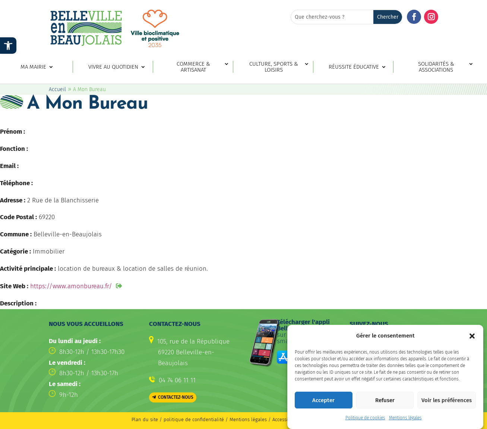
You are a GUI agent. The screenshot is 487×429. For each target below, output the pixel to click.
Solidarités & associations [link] (436, 67)
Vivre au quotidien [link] (113, 67)
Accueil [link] (57, 89)
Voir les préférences (446, 403)
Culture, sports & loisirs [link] (273, 67)
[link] (8, 45)
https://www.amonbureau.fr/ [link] (71, 286)
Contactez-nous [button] (175, 397)
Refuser (385, 403)
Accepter (323, 403)
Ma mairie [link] (33, 67)
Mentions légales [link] (405, 421)
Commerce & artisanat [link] (193, 67)
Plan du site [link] (145, 419)
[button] (472, 339)
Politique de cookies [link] (365, 421)
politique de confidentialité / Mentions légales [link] (216, 419)
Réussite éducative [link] (354, 67)
